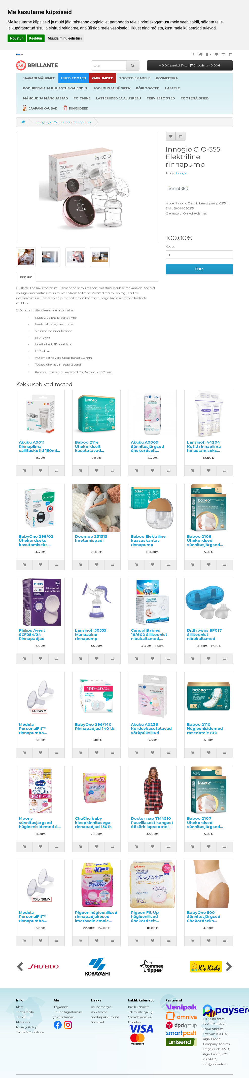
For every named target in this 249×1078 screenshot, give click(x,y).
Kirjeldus (26, 277)
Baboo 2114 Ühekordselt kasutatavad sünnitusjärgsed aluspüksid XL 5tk (93, 450)
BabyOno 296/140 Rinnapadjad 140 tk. (95, 726)
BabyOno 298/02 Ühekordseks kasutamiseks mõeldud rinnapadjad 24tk (36, 544)
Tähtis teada (25, 1012)
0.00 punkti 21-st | (190, 65)
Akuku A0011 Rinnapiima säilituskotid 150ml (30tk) (38, 448)
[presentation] (19, 967)
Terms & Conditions (30, 1032)
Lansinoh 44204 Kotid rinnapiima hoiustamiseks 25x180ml (204, 448)
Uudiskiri (134, 1022)
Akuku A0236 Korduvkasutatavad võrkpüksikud (151, 728)
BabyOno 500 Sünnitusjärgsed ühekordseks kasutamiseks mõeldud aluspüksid (208, 920)
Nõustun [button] (16, 38)
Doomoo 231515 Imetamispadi (91, 538)
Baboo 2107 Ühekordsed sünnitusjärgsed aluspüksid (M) (203, 824)
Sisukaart (97, 1022)
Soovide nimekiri (140, 1017)
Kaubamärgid (101, 1007)
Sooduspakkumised (105, 1017)
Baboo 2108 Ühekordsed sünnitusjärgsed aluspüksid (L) (203, 542)
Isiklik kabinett (138, 1007)
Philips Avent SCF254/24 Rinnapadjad (32, 634)
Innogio (181, 173)
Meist (20, 1007)
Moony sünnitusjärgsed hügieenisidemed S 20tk (38, 824)
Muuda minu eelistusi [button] (65, 38)
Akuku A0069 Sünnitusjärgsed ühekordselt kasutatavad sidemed (147, 450)
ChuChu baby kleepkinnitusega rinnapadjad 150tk (93, 822)
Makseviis (23, 1022)
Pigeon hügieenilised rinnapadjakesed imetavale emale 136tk (96, 918)
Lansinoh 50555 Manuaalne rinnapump (90, 634)
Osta (199, 269)
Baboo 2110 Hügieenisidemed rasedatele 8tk (205, 728)
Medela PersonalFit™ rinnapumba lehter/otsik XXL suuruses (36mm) (36, 920)
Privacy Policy (26, 1027)
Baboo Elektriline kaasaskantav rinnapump (148, 540)
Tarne (20, 1017)
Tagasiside (61, 1007)
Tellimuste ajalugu (141, 1012)
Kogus (170, 246)
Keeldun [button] (35, 38)
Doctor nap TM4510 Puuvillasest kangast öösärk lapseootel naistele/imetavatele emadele (152, 826)
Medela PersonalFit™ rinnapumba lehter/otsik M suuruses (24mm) (36, 732)
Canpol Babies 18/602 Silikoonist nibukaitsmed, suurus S (149, 636)
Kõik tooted (99, 1012)
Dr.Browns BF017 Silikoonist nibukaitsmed (204, 634)
